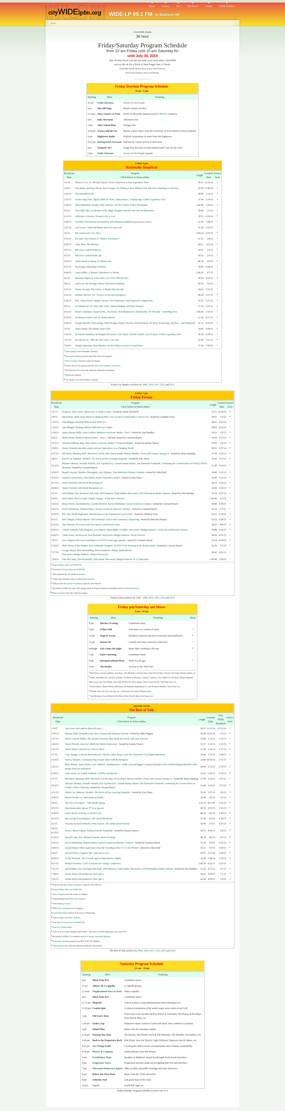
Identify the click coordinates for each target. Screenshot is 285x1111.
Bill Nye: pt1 (88, 250)
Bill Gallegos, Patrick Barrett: (100, 519)
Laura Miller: (97, 272)
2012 (162, 384)
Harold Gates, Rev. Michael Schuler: (90, 837)
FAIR (185, 1008)
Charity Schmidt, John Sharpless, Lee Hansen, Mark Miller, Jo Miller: (124, 529)
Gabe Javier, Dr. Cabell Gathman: (91, 773)
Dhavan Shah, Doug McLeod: (97, 733)
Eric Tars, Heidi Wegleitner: (97, 514)
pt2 (82, 488)
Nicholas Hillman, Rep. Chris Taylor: (97, 443)
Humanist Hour (75, 370)
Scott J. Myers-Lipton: (89, 830)
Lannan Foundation (74, 583)
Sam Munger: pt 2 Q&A (87, 427)
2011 (156, 384)
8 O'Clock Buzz (66, 569)
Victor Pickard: (91, 744)
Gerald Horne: (102, 847)
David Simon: (84, 749)
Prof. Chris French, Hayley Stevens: (114, 300)
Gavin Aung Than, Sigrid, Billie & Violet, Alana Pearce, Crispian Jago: (120, 199)
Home (152, 6)
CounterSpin (58, 913)
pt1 (82, 482)
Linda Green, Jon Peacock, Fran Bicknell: (103, 535)
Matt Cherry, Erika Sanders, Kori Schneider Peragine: (108, 545)
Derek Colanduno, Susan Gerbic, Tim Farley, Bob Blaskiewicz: (126, 311)
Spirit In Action (59, 932)
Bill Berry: (85, 453)
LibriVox (162, 113)
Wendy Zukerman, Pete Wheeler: (108, 345)
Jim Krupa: (90, 266)
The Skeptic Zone (72, 380)
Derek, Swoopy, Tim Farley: (99, 289)
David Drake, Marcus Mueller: (140, 453)
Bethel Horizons (132, 588)
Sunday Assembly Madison (99, 936)
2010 (150, 384)
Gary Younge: (115, 754)
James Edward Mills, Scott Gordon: (96, 432)
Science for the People (134, 102)
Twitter (208, 6)
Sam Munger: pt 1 (84, 422)
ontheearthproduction (85, 579)
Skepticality (70, 375)
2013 (172, 384)
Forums (165, 6)
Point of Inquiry (71, 361)
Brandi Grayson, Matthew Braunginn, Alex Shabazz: (103, 472)
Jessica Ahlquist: (96, 759)
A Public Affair (63, 565)
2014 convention (64, 908)
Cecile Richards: (93, 858)
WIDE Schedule (227, 6)
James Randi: (92, 328)
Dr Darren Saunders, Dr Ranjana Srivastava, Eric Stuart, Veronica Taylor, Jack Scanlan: (128, 334)
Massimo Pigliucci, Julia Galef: (101, 278)
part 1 (84, 874)
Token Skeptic (71, 351)
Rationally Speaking (74, 356)
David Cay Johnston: (94, 458)
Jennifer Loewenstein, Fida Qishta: (91, 477)
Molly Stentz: (83, 437)
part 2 (84, 728)
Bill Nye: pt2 (88, 255)
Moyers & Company (77, 899)
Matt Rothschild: (84, 808)
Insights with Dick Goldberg (69, 918)
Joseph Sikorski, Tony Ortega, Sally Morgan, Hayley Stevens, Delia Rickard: (135, 323)
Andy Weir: (87, 244)
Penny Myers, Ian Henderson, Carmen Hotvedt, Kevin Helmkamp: (106, 503)
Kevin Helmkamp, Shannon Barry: (96, 509)
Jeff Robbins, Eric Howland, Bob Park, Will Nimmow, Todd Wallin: (116, 493)
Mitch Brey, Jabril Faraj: (105, 416)
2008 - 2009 (141, 597)
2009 (144, 384)
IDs (178, 6)
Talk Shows (192, 6)
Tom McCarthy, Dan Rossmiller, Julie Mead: (105, 559)
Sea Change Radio (64, 927)
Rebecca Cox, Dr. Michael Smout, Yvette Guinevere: (112, 182)
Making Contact (63, 903)
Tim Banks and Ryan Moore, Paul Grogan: (127, 188)
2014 (173, 950)
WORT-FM (76, 565)
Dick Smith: (93, 498)
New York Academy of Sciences (107, 366)
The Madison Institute (76, 574)
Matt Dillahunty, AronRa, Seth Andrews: (111, 205)
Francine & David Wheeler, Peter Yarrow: (97, 823)
